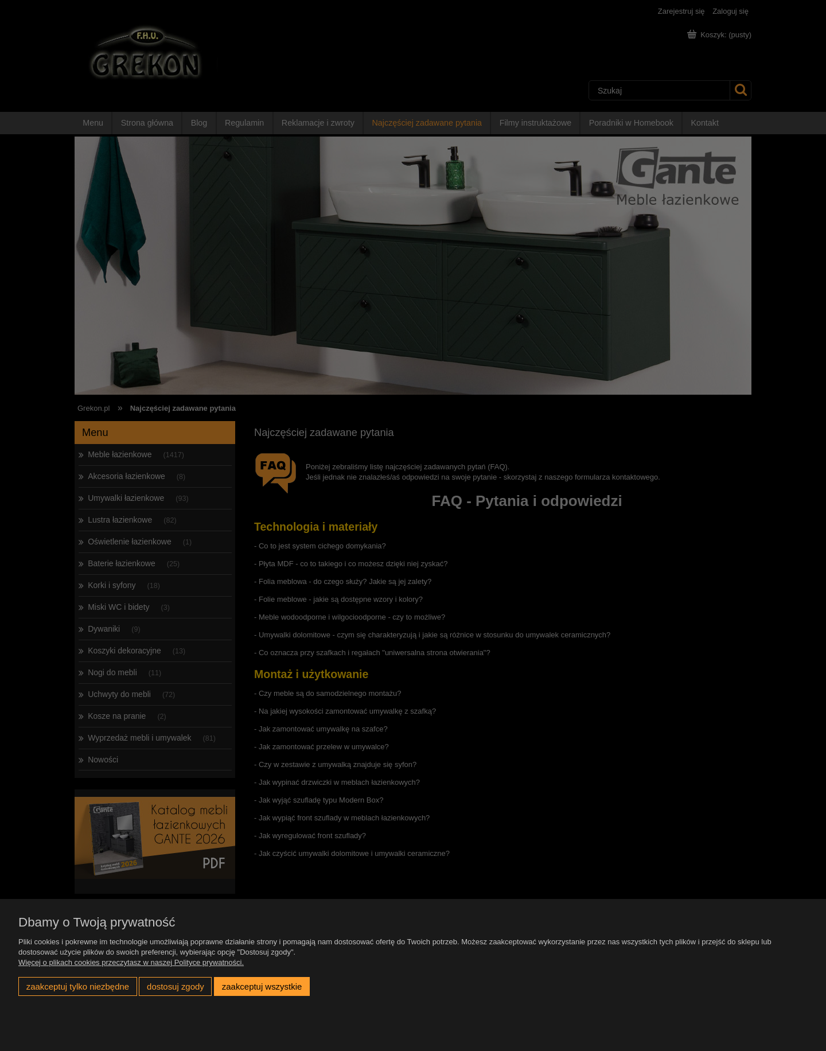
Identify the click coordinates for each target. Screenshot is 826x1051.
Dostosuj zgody (175, 986)
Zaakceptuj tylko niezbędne (77, 986)
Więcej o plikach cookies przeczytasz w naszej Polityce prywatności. (131, 962)
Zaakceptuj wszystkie (262, 986)
